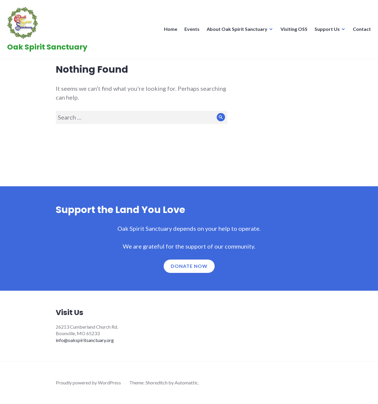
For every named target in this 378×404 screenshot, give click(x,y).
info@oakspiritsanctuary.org (85, 340)
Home (169, 31)
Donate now (189, 266)
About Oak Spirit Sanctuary (235, 31)
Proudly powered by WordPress (88, 382)
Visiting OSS (292, 31)
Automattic (186, 382)
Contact (360, 31)
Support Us (325, 31)
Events (190, 31)
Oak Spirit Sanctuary (49, 49)
